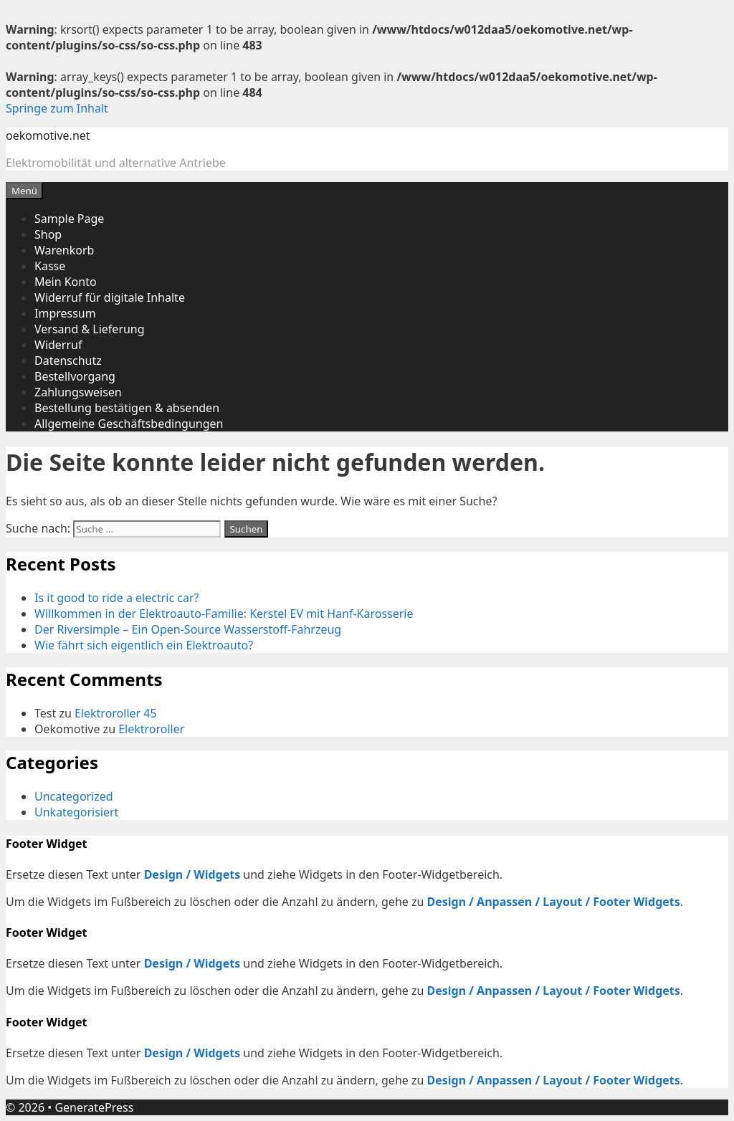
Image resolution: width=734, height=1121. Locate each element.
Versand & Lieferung (89, 329)
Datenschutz (68, 360)
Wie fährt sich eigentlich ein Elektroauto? (143, 645)
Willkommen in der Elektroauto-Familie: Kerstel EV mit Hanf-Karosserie (224, 613)
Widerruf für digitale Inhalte (109, 297)
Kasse (49, 266)
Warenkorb (64, 250)
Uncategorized (73, 796)
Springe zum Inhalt (57, 108)
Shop (48, 234)
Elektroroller (151, 729)
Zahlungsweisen (78, 392)
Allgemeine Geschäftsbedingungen (128, 423)
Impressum (65, 313)
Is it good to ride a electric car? (116, 598)
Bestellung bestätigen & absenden (126, 408)
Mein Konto (65, 282)
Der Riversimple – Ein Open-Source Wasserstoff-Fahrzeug (187, 629)
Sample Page (69, 218)
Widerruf (58, 345)
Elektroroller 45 (116, 713)
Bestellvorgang (74, 376)
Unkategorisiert (76, 812)
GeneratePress (93, 1107)
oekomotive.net (48, 135)
